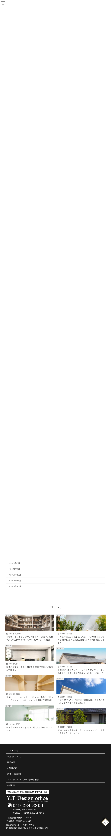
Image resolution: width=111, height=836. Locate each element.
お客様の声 (12, 768)
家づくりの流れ (14, 774)
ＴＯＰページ (13, 751)
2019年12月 (15, 575)
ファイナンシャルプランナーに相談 (23, 780)
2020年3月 (15, 569)
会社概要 (11, 785)
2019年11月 (15, 580)
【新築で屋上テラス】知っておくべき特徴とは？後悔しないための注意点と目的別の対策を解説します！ (81, 640)
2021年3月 (15, 563)
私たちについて (14, 756)
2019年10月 (15, 586)
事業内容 (11, 762)
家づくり (9, 615)
